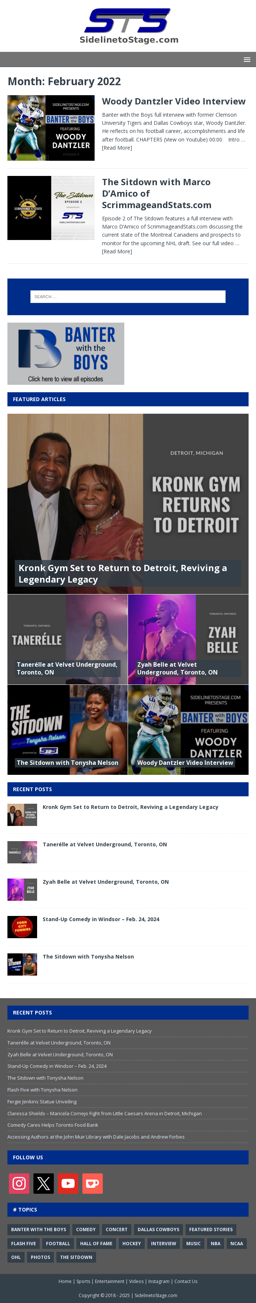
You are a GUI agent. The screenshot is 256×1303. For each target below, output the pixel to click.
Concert (117, 1229)
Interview (163, 1243)
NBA (215, 1243)
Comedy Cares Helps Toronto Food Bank (52, 1125)
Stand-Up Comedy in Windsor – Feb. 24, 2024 (101, 919)
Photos (40, 1257)
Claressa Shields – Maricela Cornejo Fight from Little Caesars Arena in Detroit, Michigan (104, 1113)
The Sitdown (76, 1257)
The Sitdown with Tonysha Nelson (67, 763)
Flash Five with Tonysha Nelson (42, 1089)
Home (65, 1281)
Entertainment (109, 1281)
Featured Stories (211, 1229)
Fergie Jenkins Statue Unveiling (41, 1101)
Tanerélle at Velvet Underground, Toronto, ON (67, 668)
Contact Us (185, 1281)
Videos (136, 1281)
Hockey (131, 1243)
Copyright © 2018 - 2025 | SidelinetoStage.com (128, 1295)
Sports (83, 1281)
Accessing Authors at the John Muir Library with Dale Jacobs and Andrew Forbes (96, 1136)
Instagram (159, 1281)
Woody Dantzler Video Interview (174, 101)
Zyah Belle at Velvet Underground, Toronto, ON (177, 668)
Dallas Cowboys (158, 1229)
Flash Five (23, 1243)
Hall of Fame (96, 1243)
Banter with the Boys (38, 1229)
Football (58, 1243)
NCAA (236, 1243)
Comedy (86, 1229)
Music (193, 1243)
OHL (16, 1257)
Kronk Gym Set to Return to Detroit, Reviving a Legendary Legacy (123, 573)
